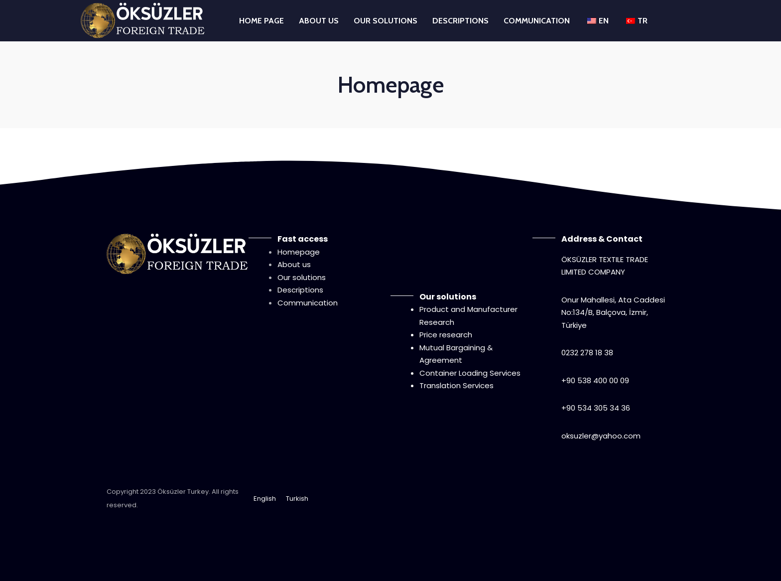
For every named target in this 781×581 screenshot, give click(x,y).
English (265, 498)
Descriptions (300, 290)
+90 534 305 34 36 (595, 408)
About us (294, 264)
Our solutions (301, 277)
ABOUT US (319, 20)
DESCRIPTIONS (460, 20)
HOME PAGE (261, 20)
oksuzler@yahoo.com (601, 436)
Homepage (298, 252)
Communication (307, 302)
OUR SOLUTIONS (385, 20)
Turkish (297, 498)
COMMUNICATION (537, 20)
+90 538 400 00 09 (595, 380)
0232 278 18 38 (587, 352)
